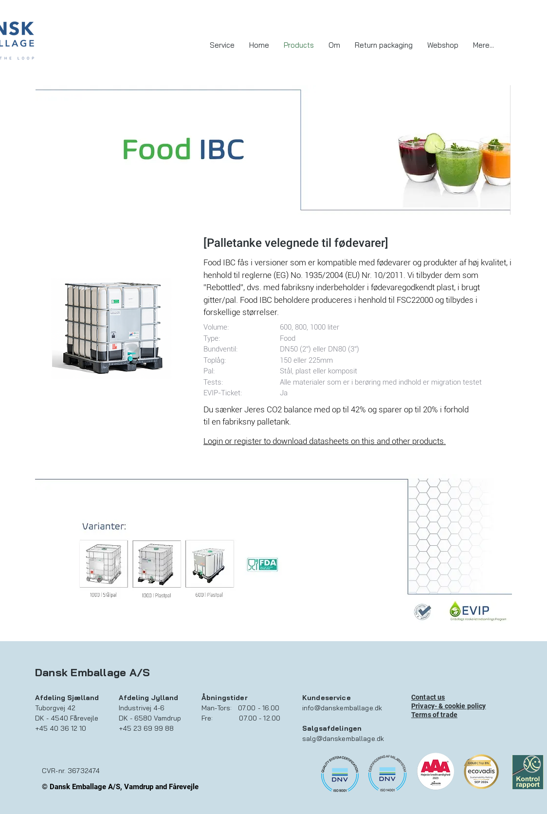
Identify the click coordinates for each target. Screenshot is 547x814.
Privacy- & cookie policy (448, 706)
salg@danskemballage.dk (343, 738)
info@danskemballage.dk (342, 707)
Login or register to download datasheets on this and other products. (324, 441)
